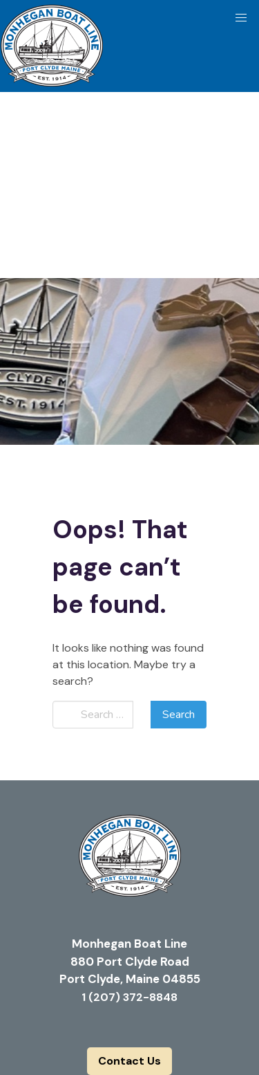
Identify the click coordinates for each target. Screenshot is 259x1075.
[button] (241, 18)
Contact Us (129, 1061)
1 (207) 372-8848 (129, 997)
